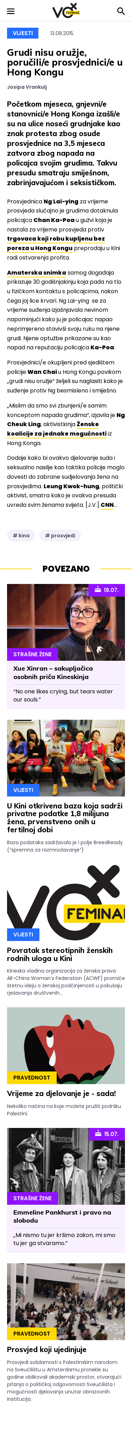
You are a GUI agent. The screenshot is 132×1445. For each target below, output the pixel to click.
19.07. (107, 589)
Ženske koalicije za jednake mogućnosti (57, 429)
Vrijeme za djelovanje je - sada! (61, 1093)
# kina (21, 535)
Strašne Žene (32, 654)
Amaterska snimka (36, 273)
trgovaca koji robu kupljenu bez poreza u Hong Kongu (56, 243)
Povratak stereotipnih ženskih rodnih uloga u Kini (60, 954)
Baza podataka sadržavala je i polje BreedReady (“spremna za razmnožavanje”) (65, 846)
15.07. (107, 1133)
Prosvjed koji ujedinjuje (47, 1349)
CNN (107, 505)
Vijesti (23, 33)
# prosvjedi (60, 535)
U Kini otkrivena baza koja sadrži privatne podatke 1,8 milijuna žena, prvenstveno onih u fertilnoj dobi (64, 817)
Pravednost (31, 1077)
